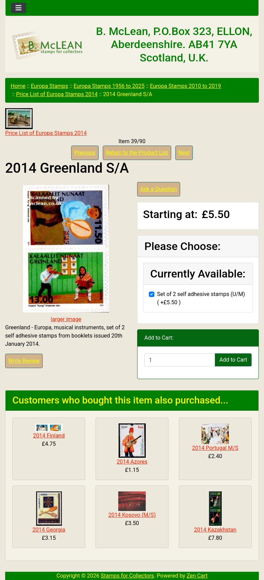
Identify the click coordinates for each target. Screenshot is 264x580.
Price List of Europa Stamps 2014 (57, 94)
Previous (85, 152)
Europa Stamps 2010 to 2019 (185, 86)
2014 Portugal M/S (215, 448)
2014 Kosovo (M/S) (132, 515)
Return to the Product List (137, 152)
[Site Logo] (48, 45)
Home (18, 86)
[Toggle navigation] (18, 8)
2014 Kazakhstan (215, 529)
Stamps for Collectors (127, 575)
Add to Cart (233, 359)
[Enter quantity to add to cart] (179, 359)
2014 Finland (49, 435)
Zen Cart (197, 575)
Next (184, 152)
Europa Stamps (49, 86)
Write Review (24, 360)
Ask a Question (158, 189)
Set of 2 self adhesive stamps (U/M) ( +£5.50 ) (201, 298)
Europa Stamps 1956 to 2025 (109, 86)
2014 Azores (132, 461)
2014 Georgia (48, 529)
